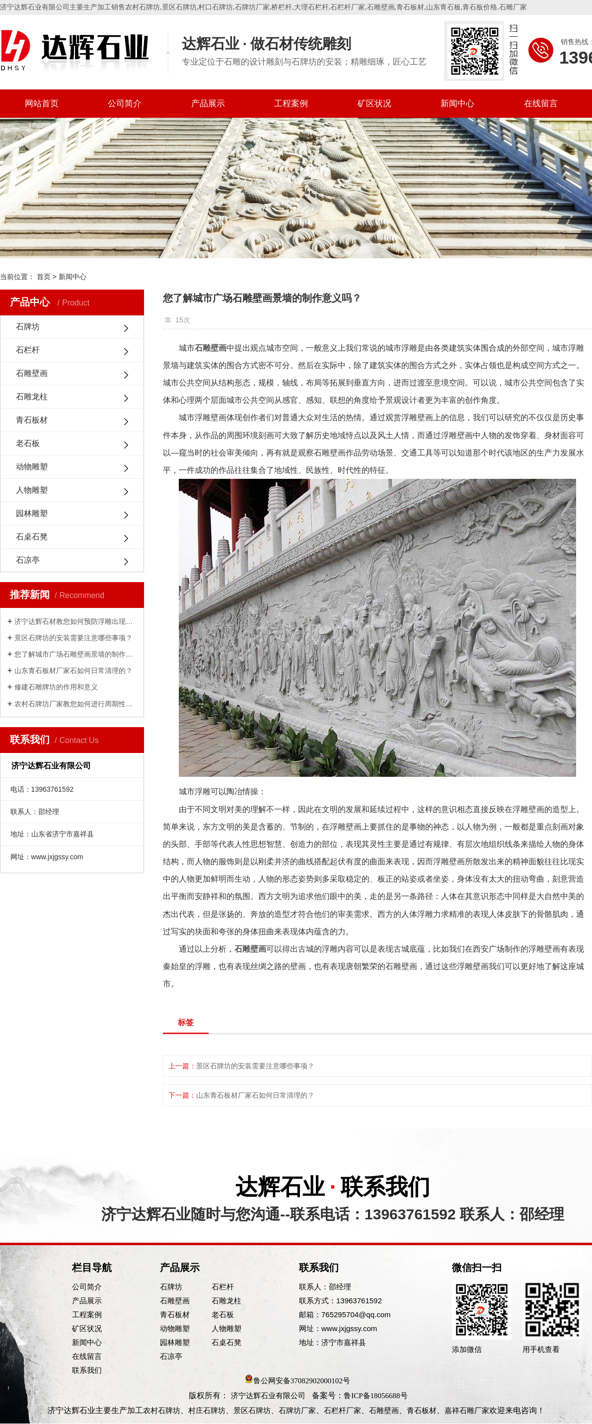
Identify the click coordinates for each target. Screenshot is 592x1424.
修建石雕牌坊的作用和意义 (56, 687)
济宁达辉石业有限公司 (268, 1396)
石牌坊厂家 (252, 7)
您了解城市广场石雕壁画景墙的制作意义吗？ (75, 654)
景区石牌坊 (179, 7)
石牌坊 (28, 326)
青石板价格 (479, 7)
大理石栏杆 (311, 7)
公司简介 (125, 103)
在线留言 (541, 103)
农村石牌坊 (142, 7)
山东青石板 (443, 7)
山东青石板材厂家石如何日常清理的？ (73, 671)
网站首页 (42, 103)
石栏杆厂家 (347, 7)
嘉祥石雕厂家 (466, 1411)
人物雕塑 (32, 490)
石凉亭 (28, 560)
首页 (44, 277)
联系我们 (87, 1370)
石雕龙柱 (32, 396)
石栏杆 (28, 350)
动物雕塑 (32, 466)
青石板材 (410, 7)
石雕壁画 (381, 7)
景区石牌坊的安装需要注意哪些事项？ (73, 638)
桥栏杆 (281, 7)
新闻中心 (457, 103)
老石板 (28, 443)
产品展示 (208, 103)
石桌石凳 (32, 536)
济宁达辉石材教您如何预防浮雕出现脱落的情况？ (75, 621)
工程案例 (291, 103)
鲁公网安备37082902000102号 (301, 1381)
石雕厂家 (513, 7)
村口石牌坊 (215, 7)
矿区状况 (374, 103)
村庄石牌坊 (206, 1411)
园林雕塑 (32, 513)
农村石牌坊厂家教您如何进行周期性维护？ (75, 704)
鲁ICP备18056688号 (375, 1396)
